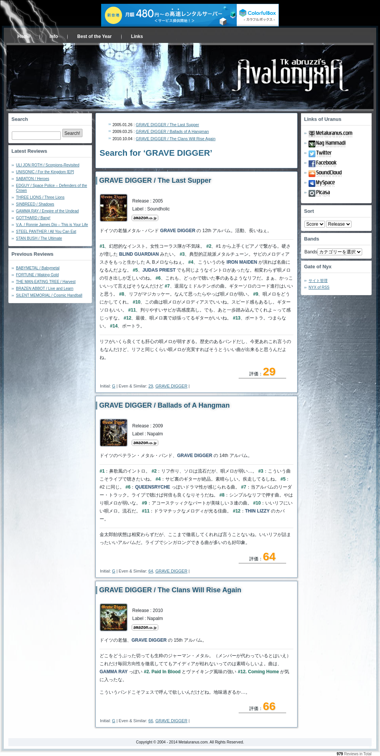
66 (151, 720)
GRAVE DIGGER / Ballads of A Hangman (172, 131)
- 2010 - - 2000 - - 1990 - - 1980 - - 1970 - (339, 224)
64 (151, 571)
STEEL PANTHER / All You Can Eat (46, 231)
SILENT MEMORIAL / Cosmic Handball (49, 295)
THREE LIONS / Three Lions (40, 197)
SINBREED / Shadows (35, 204)
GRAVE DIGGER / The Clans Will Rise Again (175, 138)
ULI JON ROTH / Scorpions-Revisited (47, 165)
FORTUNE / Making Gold (37, 275)
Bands (310, 252)
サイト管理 (318, 280)
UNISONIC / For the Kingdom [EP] (45, 172)
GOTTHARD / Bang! (33, 218)
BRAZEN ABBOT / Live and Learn (44, 288)
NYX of (319, 287)
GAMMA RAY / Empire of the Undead (47, 211)
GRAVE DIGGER (171, 386)
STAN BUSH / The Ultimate (39, 238)
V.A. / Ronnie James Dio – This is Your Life (52, 225)
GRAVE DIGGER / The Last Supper (167, 124)
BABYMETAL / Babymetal (38, 268)
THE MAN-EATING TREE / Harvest (46, 282)
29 (151, 386)
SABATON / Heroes (32, 179)
